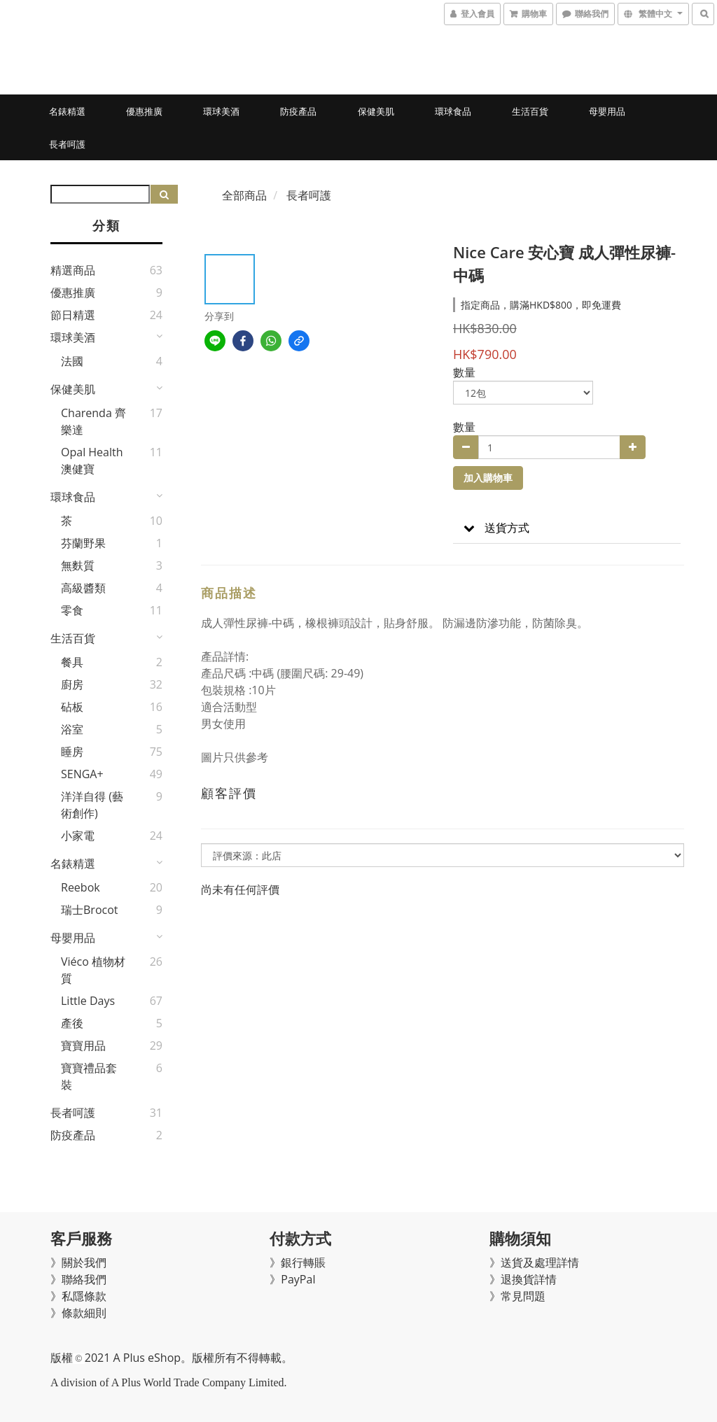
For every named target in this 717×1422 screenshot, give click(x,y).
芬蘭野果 (83, 543)
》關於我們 (78, 1262)
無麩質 (78, 565)
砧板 (72, 706)
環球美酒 (221, 111)
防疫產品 (298, 111)
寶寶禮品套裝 (89, 1076)
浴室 (72, 729)
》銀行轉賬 (298, 1262)
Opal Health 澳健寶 (92, 460)
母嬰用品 (607, 111)
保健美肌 (376, 111)
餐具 (72, 662)
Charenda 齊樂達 (93, 421)
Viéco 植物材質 (93, 970)
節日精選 (72, 315)
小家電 (78, 835)
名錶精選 (67, 111)
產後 (72, 1023)
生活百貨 (530, 111)
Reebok (80, 887)
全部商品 (244, 195)
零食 (72, 610)
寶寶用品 (83, 1045)
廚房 (72, 684)
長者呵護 (67, 144)
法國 (72, 361)
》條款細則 (78, 1313)
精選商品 (72, 270)
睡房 (72, 751)
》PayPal (292, 1279)
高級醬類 (83, 588)
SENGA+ (82, 774)
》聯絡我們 (78, 1279)
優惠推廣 (144, 111)
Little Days (88, 1000)
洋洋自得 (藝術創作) (92, 805)
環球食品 (453, 111)
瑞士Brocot (89, 909)
